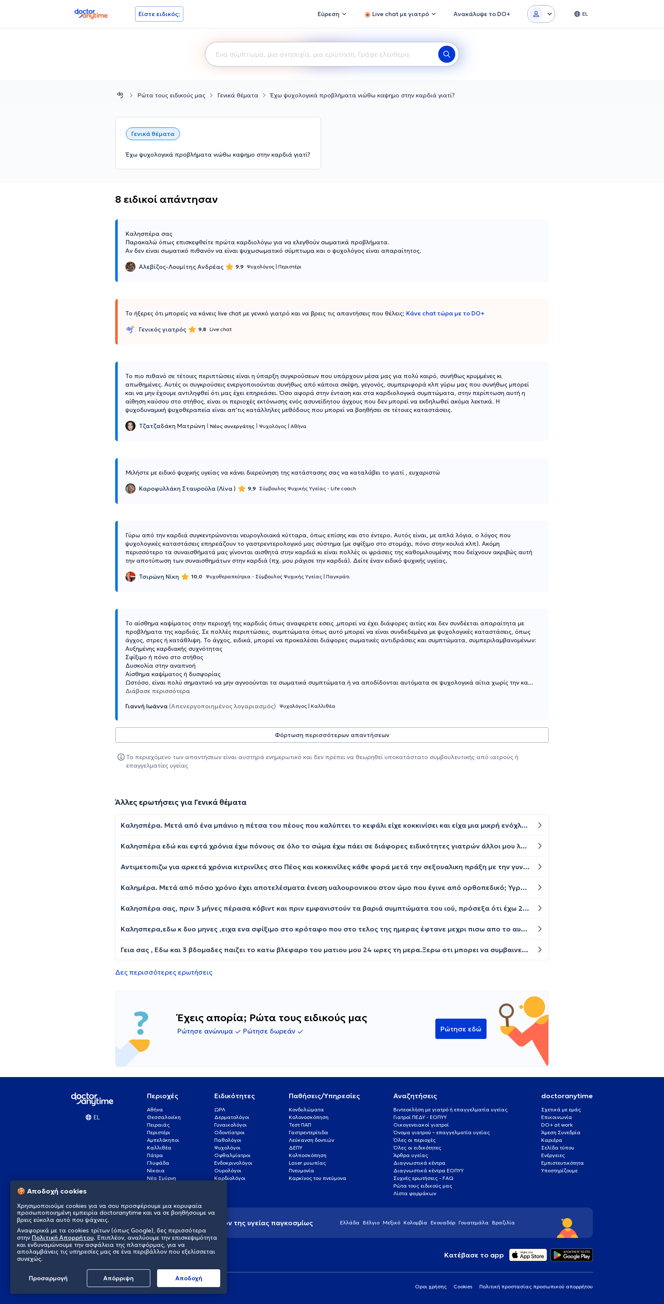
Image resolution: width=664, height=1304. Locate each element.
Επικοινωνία (556, 1117)
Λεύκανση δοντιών (311, 1140)
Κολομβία (415, 1222)
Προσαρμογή (48, 1278)
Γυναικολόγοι (230, 1125)
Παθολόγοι (227, 1140)
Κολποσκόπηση (307, 1155)
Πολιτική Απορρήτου (63, 1237)
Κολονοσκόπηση (309, 1117)
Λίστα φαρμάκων (414, 1193)
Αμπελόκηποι (163, 1140)
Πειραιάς (158, 1125)
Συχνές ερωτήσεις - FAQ (423, 1178)
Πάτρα (155, 1155)
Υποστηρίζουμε (559, 1170)
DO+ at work (557, 1125)
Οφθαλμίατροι (232, 1155)
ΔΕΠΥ (295, 1147)
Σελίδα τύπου (557, 1147)
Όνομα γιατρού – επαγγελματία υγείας (441, 1132)
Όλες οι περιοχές (414, 1140)
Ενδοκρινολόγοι (233, 1163)
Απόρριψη (118, 1278)
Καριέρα (551, 1140)
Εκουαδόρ (443, 1222)
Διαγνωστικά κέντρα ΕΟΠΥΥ (428, 1170)
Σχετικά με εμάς (561, 1109)
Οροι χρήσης (431, 1286)
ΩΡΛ (219, 1109)
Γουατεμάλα (474, 1222)
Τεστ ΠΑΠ (300, 1125)
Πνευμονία (301, 1170)
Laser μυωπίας (307, 1163)
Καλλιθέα (159, 1147)
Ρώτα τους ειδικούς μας (171, 95)
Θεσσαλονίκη (164, 1117)
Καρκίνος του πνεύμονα (317, 1178)
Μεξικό (391, 1222)
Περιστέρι (158, 1132)
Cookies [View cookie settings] (463, 1286)
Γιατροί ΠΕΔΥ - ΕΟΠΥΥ (420, 1117)
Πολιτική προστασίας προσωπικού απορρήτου (536, 1286)
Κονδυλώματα (306, 1109)
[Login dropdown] (541, 14)
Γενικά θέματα (237, 95)
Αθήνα (155, 1109)
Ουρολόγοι (227, 1170)
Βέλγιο (371, 1222)
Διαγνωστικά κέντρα (419, 1163)
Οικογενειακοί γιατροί (421, 1125)
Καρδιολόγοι (230, 1178)
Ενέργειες (553, 1155)
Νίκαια (156, 1170)
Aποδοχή (188, 1278)
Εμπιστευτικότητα (562, 1163)
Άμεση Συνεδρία (561, 1132)
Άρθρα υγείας (410, 1155)
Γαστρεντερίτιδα (308, 1132)
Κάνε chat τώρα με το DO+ (445, 313)
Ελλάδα (350, 1222)
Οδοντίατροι (229, 1132)
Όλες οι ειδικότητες (417, 1147)
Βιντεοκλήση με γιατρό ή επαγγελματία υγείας (450, 1109)
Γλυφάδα (158, 1163)
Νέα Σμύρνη (161, 1178)
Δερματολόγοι (231, 1117)
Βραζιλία (503, 1222)
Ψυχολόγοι (227, 1147)
